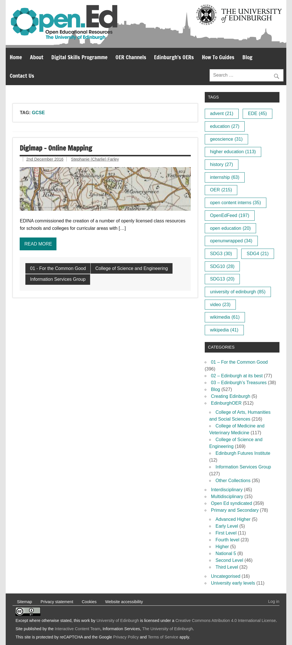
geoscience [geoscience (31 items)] (226, 139)
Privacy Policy (126, 637)
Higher (222, 546)
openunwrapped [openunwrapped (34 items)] (231, 240)
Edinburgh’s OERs (174, 57)
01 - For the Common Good (58, 268)
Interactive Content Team (77, 628)
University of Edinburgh (117, 620)
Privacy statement (56, 602)
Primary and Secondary (235, 510)
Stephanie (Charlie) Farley (95, 159)
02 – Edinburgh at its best (237, 375)
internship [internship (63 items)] (225, 177)
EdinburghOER (226, 403)
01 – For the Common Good (239, 362)
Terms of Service (163, 637)
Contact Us (22, 75)
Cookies (89, 602)
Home (16, 57)
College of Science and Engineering (131, 268)
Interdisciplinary (227, 489)
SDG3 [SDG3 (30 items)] (221, 253)
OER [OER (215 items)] (221, 189)
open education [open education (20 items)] (230, 228)
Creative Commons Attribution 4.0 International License (225, 620)
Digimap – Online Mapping (56, 148)
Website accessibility (124, 602)
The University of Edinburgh (167, 628)
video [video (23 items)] (220, 304)
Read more (38, 243)
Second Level (229, 560)
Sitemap (24, 602)
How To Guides (218, 57)
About (36, 57)
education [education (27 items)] (225, 126)
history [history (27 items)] (221, 164)
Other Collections (233, 480)
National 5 (226, 553)
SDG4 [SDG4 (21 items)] (258, 253)
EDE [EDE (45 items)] (257, 113)
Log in (273, 601)
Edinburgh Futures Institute (243, 453)
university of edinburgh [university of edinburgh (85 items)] (237, 291)
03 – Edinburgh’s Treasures (239, 382)
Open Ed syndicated (231, 503)
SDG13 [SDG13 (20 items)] (222, 279)
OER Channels (130, 57)
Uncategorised (225, 576)
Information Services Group (58, 279)
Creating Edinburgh (230, 396)
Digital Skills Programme (79, 57)
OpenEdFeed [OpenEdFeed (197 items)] (230, 215)
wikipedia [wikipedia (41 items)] (224, 329)
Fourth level (228, 539)
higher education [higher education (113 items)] (233, 151)
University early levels (233, 583)
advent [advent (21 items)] (222, 113)
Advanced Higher (233, 519)
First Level (226, 533)
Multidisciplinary (227, 496)
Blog (247, 57)
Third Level (227, 567)
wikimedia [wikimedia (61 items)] (225, 317)
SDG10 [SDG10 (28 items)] (222, 266)
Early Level (227, 526)
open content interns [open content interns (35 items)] (235, 202)
